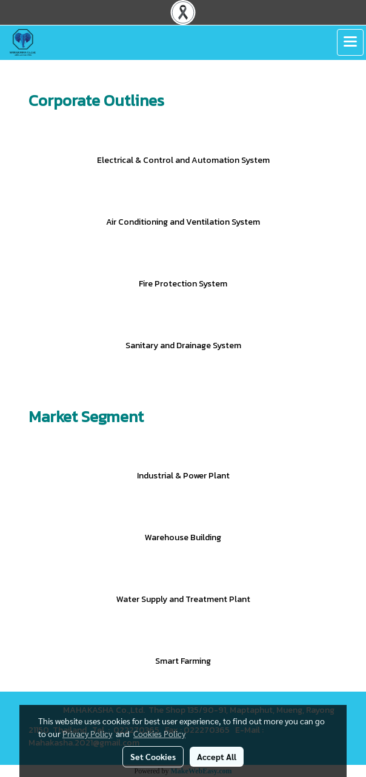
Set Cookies (153, 756)
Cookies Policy (159, 733)
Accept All (216, 756)
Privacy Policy (87, 733)
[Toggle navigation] (350, 42)
